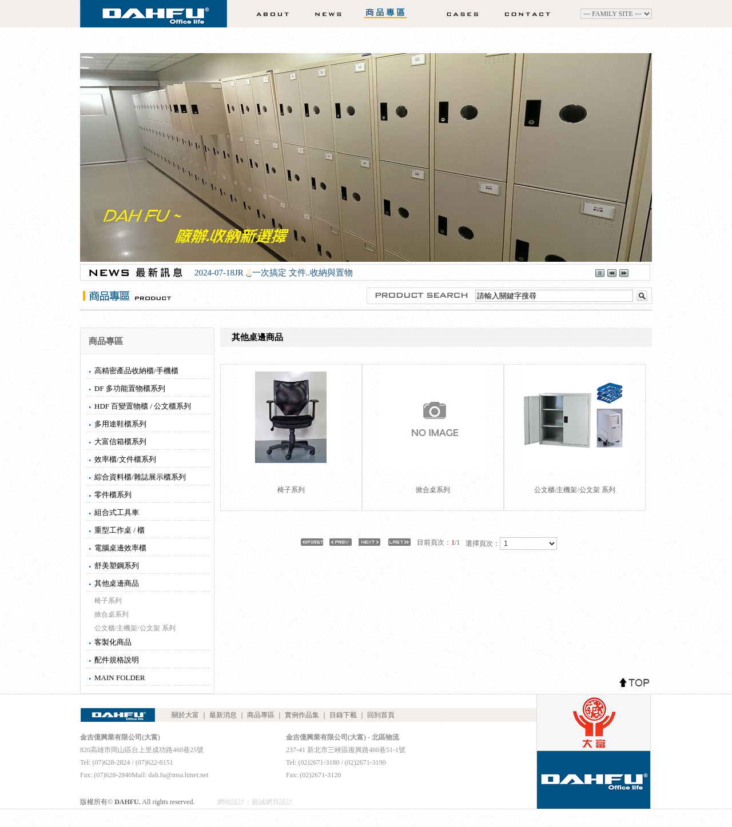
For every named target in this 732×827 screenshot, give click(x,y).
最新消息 (323, 13)
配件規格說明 (116, 660)
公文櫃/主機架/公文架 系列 (135, 628)
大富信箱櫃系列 (120, 441)
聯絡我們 (531, 13)
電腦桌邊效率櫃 (120, 548)
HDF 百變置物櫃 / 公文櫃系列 (142, 406)
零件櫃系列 (113, 494)
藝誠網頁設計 (272, 802)
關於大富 (269, 13)
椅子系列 (108, 601)
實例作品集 (459, 13)
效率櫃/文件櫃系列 (125, 459)
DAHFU (153, 17)
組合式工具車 (116, 512)
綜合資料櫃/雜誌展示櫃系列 (140, 477)
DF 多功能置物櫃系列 (129, 388)
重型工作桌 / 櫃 (119, 530)
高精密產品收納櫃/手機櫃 (136, 370)
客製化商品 (113, 642)
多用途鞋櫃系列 (120, 424)
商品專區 (386, 13)
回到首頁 (381, 715)
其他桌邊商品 (116, 583)
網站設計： (234, 802)
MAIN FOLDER (119, 677)
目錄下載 (343, 715)
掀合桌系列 (111, 614)
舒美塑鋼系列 (116, 565)
